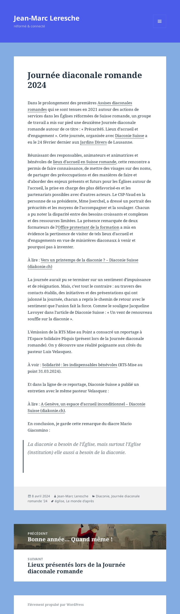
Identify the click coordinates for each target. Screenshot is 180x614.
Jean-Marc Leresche (46, 17)
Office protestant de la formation (88, 227)
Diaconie (102, 496)
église (59, 501)
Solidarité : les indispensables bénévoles (79, 364)
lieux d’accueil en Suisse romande (84, 161)
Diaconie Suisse (129, 135)
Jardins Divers (93, 142)
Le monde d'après (80, 501)
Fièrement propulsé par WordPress (56, 604)
